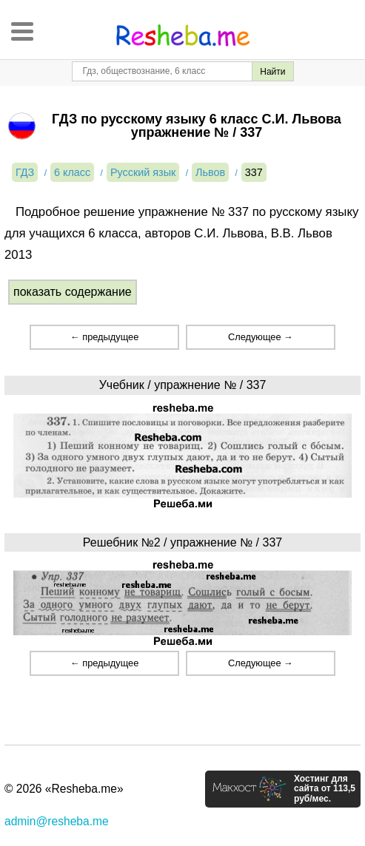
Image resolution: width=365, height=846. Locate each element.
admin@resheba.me (56, 821)
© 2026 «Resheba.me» (64, 788)
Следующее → (260, 336)
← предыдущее (104, 336)
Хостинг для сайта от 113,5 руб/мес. (324, 789)
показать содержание (72, 291)
